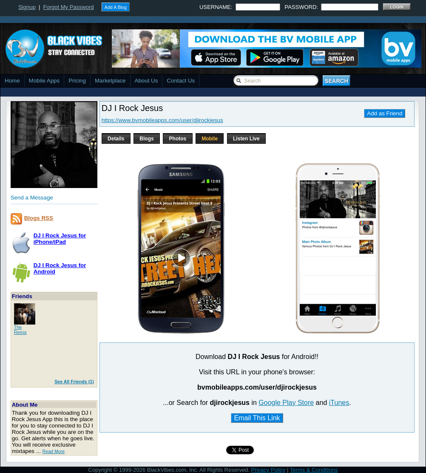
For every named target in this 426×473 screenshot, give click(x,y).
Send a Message (32, 197)
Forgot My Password (68, 7)
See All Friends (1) (74, 381)
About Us (146, 80)
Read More (54, 451)
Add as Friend (384, 113)
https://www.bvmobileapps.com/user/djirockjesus (162, 120)
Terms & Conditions (314, 470)
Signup (26, 7)
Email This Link (257, 418)
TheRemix (20, 330)
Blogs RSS (38, 218)
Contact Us (181, 80)
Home (12, 80)
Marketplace (110, 80)
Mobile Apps (44, 80)
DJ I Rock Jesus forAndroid (60, 268)
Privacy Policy (268, 470)
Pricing (77, 80)
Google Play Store (286, 402)
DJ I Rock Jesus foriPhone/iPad (60, 238)
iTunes (339, 402)
